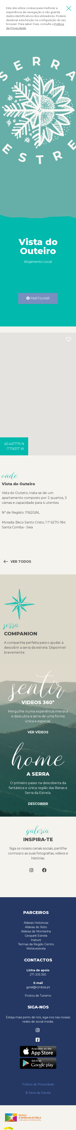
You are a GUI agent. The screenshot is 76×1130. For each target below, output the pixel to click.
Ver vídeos (38, 732)
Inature (36, 940)
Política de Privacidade (38, 1084)
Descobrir (38, 804)
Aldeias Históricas (36, 923)
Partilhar (38, 298)
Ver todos (17, 562)
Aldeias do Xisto (36, 927)
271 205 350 (38, 974)
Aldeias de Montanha (36, 931)
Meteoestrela (36, 948)
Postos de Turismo (38, 995)
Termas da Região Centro (36, 944)
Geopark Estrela (36, 936)
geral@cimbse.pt (38, 987)
